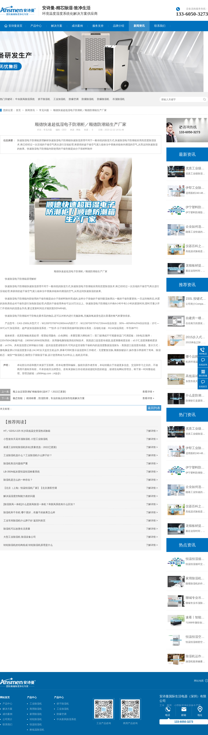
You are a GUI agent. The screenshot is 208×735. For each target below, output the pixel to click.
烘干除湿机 (44, 99)
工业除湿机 (36, 703)
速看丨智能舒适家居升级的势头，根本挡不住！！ (196, 617)
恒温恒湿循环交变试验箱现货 (196, 559)
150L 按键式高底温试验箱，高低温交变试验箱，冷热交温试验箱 (196, 298)
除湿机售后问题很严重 (15, 463)
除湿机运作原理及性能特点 (196, 656)
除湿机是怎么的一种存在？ (18, 479)
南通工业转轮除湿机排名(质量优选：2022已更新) (30, 447)
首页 (18, 110)
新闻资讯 (139, 25)
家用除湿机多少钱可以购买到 (196, 578)
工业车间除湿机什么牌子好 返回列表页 (24, 520)
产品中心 (36, 25)
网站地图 (199, 680)
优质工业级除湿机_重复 (196, 168)
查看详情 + (148, 391)
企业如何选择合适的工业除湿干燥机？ (196, 226)
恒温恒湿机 (36, 724)
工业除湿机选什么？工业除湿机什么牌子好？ (27, 455)
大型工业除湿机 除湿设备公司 (19, 536)
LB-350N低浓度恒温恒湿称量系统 (21, 471)
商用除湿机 (36, 708)
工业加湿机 (59, 99)
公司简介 (7, 719)
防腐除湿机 (88, 99)
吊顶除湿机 (118, 99)
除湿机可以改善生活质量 (16, 528)
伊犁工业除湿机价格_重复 (196, 187)
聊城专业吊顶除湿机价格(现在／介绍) (196, 597)
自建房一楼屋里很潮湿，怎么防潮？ (196, 318)
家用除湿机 (36, 714)
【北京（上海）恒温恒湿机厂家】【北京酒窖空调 (30, 488)
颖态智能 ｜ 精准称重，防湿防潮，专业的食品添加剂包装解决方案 (49, 398)
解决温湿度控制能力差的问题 (19, 496)
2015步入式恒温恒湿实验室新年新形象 (196, 337)
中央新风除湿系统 (25, 99)
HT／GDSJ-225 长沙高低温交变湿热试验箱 (26, 430)
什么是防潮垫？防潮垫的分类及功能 (196, 395)
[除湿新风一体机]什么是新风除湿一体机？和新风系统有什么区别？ (39, 504)
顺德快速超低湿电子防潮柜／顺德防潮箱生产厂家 (80, 110)
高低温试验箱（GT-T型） (196, 376)
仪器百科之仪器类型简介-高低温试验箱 (196, 246)
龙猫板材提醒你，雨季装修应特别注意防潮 (196, 265)
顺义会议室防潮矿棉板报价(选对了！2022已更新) (39, 391)
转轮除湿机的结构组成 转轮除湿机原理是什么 (28, 545)
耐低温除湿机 (37, 729)
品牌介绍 (118, 25)
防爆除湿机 (103, 99)
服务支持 (97, 25)
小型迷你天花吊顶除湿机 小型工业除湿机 (25, 439)
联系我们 (159, 25)
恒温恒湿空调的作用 (196, 637)
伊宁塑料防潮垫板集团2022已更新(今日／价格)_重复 (196, 207)
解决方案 (56, 25)
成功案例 (77, 25)
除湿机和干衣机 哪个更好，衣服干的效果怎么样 (29, 512)
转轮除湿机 (36, 719)
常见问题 (44, 110)
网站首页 (5, 697)
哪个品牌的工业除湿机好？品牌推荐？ (196, 356)
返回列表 (154, 408)
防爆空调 (74, 99)
